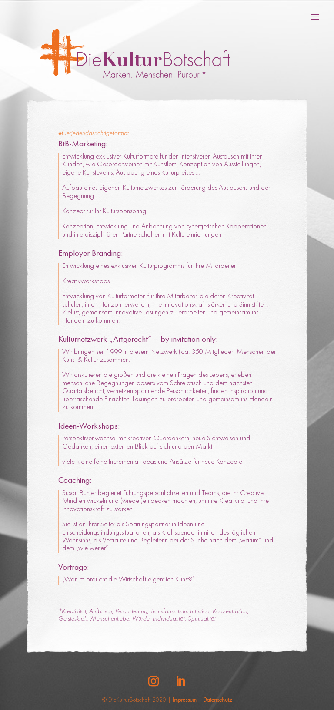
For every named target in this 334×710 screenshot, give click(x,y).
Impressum (185, 700)
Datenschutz (217, 700)
